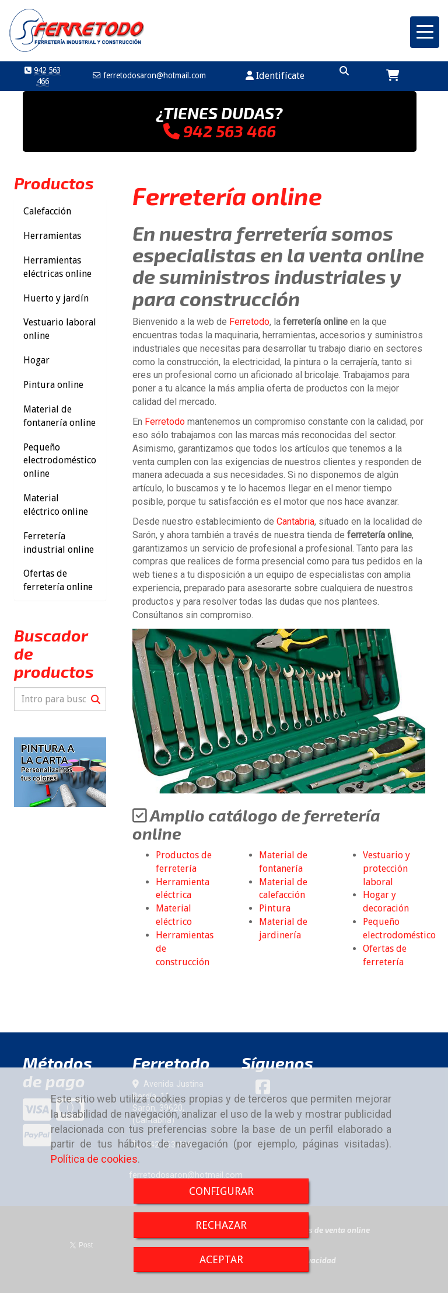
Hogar (36, 360)
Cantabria (295, 521)
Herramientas (52, 235)
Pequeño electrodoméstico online (59, 461)
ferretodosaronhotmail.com (153, 75)
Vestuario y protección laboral (386, 869)
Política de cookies (94, 1159)
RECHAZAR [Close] (221, 1225)
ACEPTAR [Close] (221, 1259)
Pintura (274, 908)
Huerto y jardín (56, 298)
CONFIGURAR (221, 1191)
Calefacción (47, 211)
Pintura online (53, 384)
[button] (275, 76)
